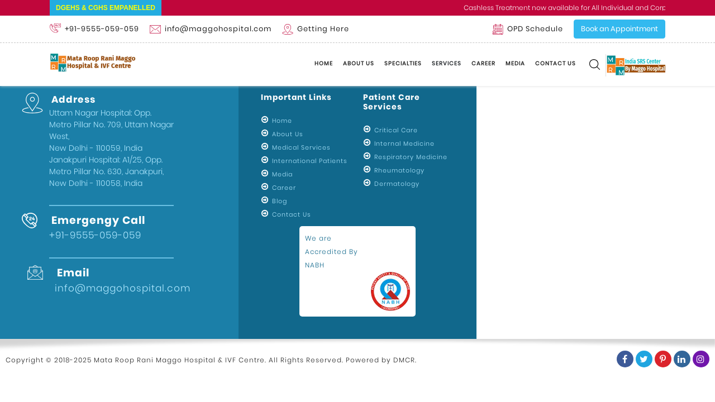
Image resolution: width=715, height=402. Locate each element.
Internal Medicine (404, 143)
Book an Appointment (619, 28)
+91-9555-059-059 (94, 29)
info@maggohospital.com (210, 28)
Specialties (403, 63)
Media (515, 63)
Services (446, 63)
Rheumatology (399, 170)
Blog (279, 201)
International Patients (309, 160)
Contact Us (555, 63)
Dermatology (397, 183)
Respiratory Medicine (410, 156)
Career (483, 63)
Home (323, 63)
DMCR (404, 360)
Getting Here (315, 29)
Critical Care (396, 130)
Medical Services (301, 147)
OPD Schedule (527, 29)
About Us (358, 63)
